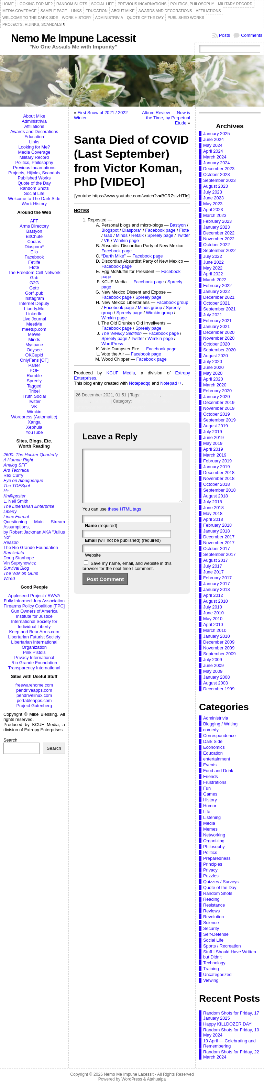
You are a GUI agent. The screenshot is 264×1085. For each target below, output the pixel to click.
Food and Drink (218, 770)
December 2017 (218, 536)
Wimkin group (159, 312)
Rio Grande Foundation (34, 662)
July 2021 (212, 314)
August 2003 (215, 683)
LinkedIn (34, 313)
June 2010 (213, 612)
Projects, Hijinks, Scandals (34, 172)
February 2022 (217, 285)
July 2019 (212, 431)
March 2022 (215, 279)
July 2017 (212, 566)
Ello (34, 251)
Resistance (214, 905)
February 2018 (217, 525)
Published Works (34, 177)
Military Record (34, 157)
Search (10, 740)
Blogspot (110, 230)
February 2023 (217, 221)
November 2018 (218, 478)
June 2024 (213, 139)
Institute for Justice (34, 616)
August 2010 (215, 601)
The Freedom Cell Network (34, 272)
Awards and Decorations (34, 131)
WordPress (112, 343)
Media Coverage (34, 152)
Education (34, 136)
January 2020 (216, 396)
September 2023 (219, 180)
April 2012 (213, 595)
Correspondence (219, 735)
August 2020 (215, 355)
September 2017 (219, 554)
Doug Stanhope (18, 557)
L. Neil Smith (16, 501)
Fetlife (34, 262)
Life (206, 811)
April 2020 (213, 379)
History (210, 799)
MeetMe (34, 324)
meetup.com (34, 329)
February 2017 (217, 577)
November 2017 (218, 542)
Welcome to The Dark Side (34, 198)
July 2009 (212, 659)
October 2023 (216, 174)
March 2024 (215, 157)
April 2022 (213, 273)
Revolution (213, 916)
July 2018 (212, 501)
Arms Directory (34, 226)
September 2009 (219, 653)
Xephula (34, 427)
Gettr (34, 288)
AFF (34, 220)
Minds (34, 339)
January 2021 (216, 326)
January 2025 (216, 133)
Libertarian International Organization (34, 644)
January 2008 (216, 677)
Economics (214, 747)
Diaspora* (34, 246)
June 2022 (213, 262)
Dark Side (212, 741)
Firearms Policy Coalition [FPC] (34, 606)
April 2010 (213, 624)
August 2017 (215, 560)
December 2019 (218, 402)
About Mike (34, 116)
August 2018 (215, 495)
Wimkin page (126, 240)
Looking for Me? (34, 147)
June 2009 (213, 665)
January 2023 (216, 227)
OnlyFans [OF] (34, 360)
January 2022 (216, 291)
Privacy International (34, 657)
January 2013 (216, 589)
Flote (34, 267)
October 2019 (216, 414)
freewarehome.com (34, 685)
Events (210, 764)
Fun (207, 788)
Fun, (110, 407)
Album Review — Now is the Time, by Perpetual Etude (166, 117)
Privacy (210, 870)
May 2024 (212, 145)
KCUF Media (121, 372)
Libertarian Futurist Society (34, 636)
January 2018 (216, 531)
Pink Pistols (34, 652)
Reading (211, 899)
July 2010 (212, 607)
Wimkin (34, 411)
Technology (214, 962)
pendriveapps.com (34, 690)
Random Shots (34, 188)
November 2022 (218, 238)
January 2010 (216, 636)
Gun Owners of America (34, 611)
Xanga (34, 422)
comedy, (142, 401)
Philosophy (214, 846)
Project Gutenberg (34, 705)
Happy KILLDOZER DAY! (228, 1024)
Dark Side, (161, 401)
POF (34, 370)
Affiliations (34, 126)
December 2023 (218, 168)
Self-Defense (216, 934)
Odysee (34, 349)
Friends (210, 776)
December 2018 (218, 472)
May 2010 (212, 618)
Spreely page (160, 235)
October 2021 (216, 303)
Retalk (137, 235)
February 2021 (217, 320)
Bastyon (34, 231)
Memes (210, 829)
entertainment (216, 758)
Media (209, 823)
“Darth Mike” (113, 256)
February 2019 (217, 460)
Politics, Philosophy (34, 162)
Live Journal (34, 318)
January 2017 (216, 583)
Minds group (150, 307)
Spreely (34, 380)
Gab (34, 277)
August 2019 (215, 425)
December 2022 (218, 232)
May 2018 (212, 513)
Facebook (34, 257)
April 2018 (213, 519)
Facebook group (172, 302)
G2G (34, 282)
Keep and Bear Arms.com (34, 631)
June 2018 (213, 507)
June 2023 (213, 197)
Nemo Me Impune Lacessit (73, 38)
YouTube (34, 432)
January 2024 (216, 162)
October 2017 (216, 548)
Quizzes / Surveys (221, 881)
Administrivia (34, 121)
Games (210, 794)
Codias (34, 241)
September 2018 (219, 490)
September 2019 (219, 420)
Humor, (123, 407)
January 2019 (216, 466)
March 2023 (215, 215)
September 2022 (219, 250)
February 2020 (217, 390)
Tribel (34, 391)
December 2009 (218, 642)
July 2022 (212, 256)
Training (211, 968)
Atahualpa (156, 1079)
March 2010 (215, 630)
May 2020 (212, 373)
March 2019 (215, 455)
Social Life (34, 193)
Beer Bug (151, 394)
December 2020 (218, 332)
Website (93, 565)
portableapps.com (34, 700)
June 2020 (213, 367)
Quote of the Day (34, 183)
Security (211, 928)
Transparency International (34, 667)
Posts (224, 35)
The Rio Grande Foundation (30, 547)
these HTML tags (124, 519)
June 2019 (213, 437)
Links (34, 141)
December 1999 (218, 688)
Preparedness (217, 858)
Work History (34, 203)
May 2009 (212, 671)
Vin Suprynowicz (19, 563)
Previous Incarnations (34, 167)
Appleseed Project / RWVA (34, 595)
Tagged (34, 385)
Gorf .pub (34, 293)
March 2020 (215, 384)
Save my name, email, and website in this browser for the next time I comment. (127, 576)
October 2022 (216, 244)
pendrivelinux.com (34, 695)
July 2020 (212, 361)
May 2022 (212, 268)
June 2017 (213, 571)
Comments (251, 35)
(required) (101, 535)
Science (211, 922)
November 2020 (218, 338)
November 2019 (218, 408)
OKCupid (34, 355)
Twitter (34, 401)
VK (34, 406)
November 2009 (218, 647)
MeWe (34, 334)
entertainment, (90, 407)
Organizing (213, 840)
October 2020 (216, 344)
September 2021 (219, 308)
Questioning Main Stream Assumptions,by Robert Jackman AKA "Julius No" (34, 529)
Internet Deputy (34, 303)
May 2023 (212, 203)
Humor (209, 805)
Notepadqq (140, 383)
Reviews (211, 910)
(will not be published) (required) (123, 550)
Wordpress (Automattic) (34, 416)
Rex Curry (13, 475)
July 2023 (212, 192)
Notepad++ (171, 383)
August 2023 (215, 186)
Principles (212, 864)
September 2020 (219, 349)
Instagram (34, 298)
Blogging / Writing (220, 723)
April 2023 (213, 209)
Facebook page (160, 230)
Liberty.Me (34, 308)
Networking (214, 834)
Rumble (34, 375)
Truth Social (34, 396)
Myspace (34, 344)
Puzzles (211, 875)
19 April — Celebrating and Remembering (229, 1043)
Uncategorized (217, 974)
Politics (210, 852)
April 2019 (213, 449)
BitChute (34, 236)
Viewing (138, 407)
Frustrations (215, 782)
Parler (34, 365)
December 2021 (218, 297)
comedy (211, 729)
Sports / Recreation (222, 946)
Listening (212, 817)
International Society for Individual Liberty (34, 624)
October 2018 (216, 484)
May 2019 (212, 443)
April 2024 (213, 151)
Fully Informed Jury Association (34, 600)
